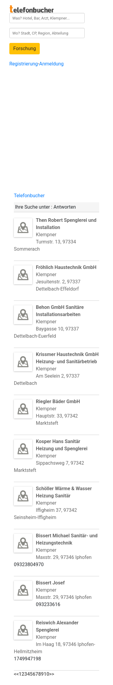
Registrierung (23, 64)
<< (16, 674)
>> (51, 674)
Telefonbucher (29, 195)
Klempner (60, 314)
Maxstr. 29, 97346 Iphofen (64, 557)
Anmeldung (51, 64)
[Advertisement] (56, 133)
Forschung (24, 48)
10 (46, 674)
